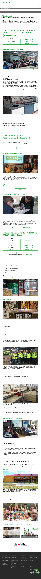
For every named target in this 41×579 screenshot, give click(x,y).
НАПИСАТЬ (20, 189)
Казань (22, 563)
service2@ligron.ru (28, 254)
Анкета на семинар (14, 227)
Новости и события (33, 557)
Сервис (5, 8)
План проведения (37, 11)
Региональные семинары (15, 11)
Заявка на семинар (21, 147)
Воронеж (22, 566)
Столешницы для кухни (6, 557)
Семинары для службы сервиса (27, 11)
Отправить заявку (26, 227)
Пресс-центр (13, 563)
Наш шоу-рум (13, 566)
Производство (13, 557)
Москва (22, 557)
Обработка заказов (14, 560)
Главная (2, 8)
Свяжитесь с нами (33, 566)
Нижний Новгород (24, 560)
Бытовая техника (5, 560)
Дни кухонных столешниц (5, 11)
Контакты (32, 563)
